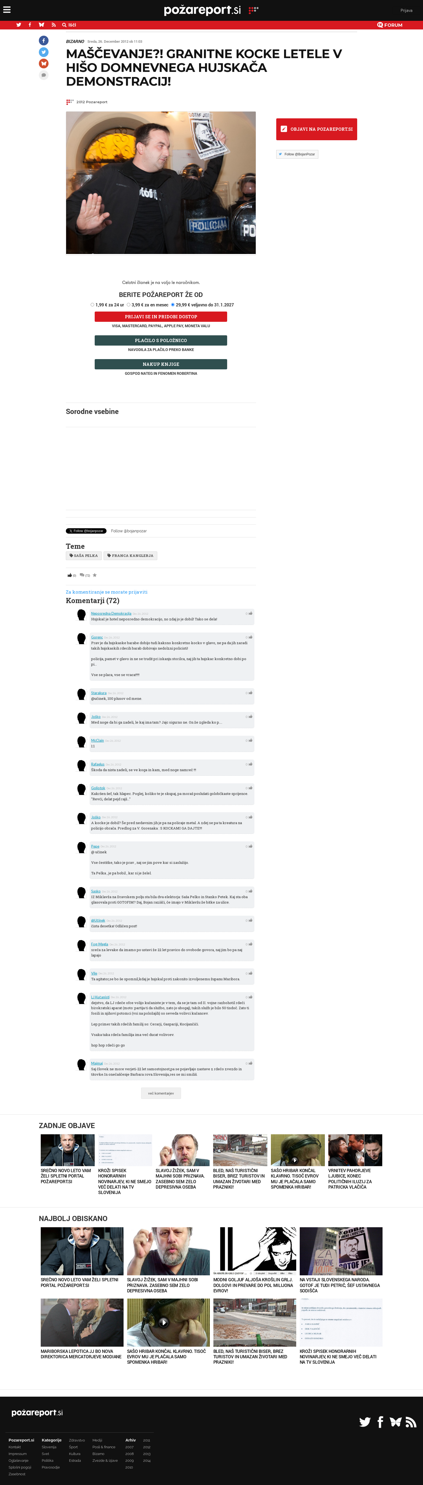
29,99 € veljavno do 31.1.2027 (205, 304)
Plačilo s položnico (161, 340)
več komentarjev (161, 1093)
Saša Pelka (84, 555)
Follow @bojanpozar (129, 531)
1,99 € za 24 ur (109, 304)
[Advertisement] (161, 468)
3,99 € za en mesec (150, 304)
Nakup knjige (161, 364)
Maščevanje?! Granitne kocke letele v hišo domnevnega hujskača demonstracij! (204, 67)
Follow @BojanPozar (300, 154)
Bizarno (75, 41)
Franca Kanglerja (130, 555)
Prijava (406, 10)
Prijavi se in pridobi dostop (161, 316)
